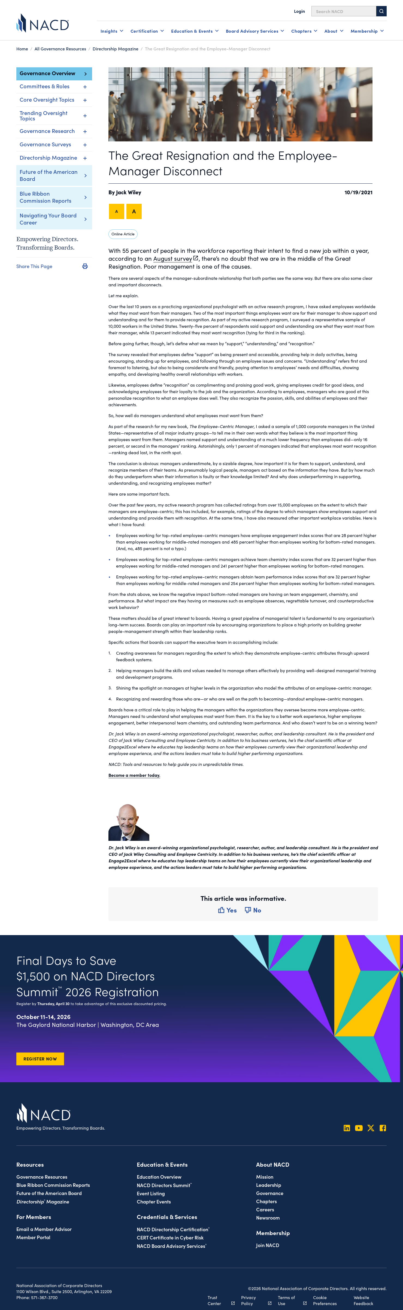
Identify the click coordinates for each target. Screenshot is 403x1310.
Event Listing (151, 1193)
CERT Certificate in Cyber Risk (170, 1237)
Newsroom (268, 1217)
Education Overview (159, 1176)
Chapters (266, 1201)
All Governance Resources (60, 48)
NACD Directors (164, 1184)
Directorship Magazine (115, 48)
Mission (264, 1176)
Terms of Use (289, 1300)
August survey (172, 258)
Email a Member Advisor (44, 1228)
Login (299, 11)
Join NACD (267, 1244)
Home (22, 48)
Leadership (268, 1184)
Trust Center (218, 1300)
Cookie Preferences (325, 1300)
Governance (269, 1192)
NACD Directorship (173, 1229)
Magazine (42, 1201)
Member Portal (33, 1237)
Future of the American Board (49, 175)
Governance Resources (41, 1176)
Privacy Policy (253, 1300)
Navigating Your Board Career (48, 218)
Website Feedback (363, 1300)
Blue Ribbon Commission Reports (45, 196)
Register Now (40, 1059)
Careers (265, 1209)
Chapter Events (154, 1201)
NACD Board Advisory (172, 1245)
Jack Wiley (128, 192)
